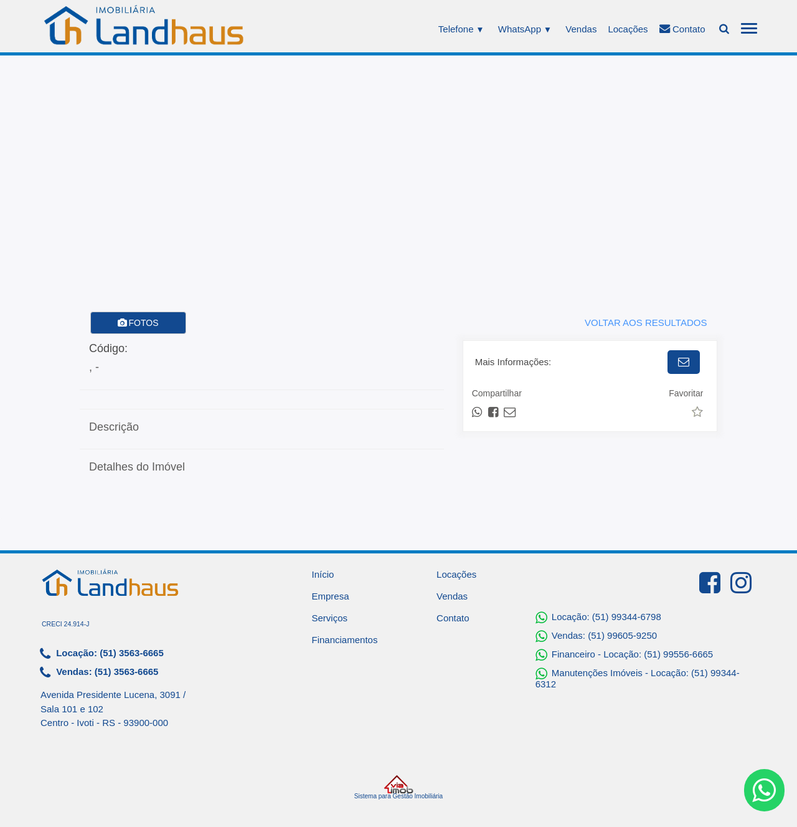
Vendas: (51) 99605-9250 (596, 636)
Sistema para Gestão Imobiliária (398, 787)
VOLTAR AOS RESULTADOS (646, 322)
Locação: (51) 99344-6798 (598, 617)
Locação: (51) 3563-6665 (102, 654)
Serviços (330, 618)
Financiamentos (345, 639)
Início (323, 574)
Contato (682, 28)
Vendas (581, 29)
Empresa (330, 596)
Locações (628, 29)
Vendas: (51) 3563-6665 (99, 672)
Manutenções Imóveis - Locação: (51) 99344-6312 (637, 678)
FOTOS (138, 323)
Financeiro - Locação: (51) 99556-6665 (624, 655)
